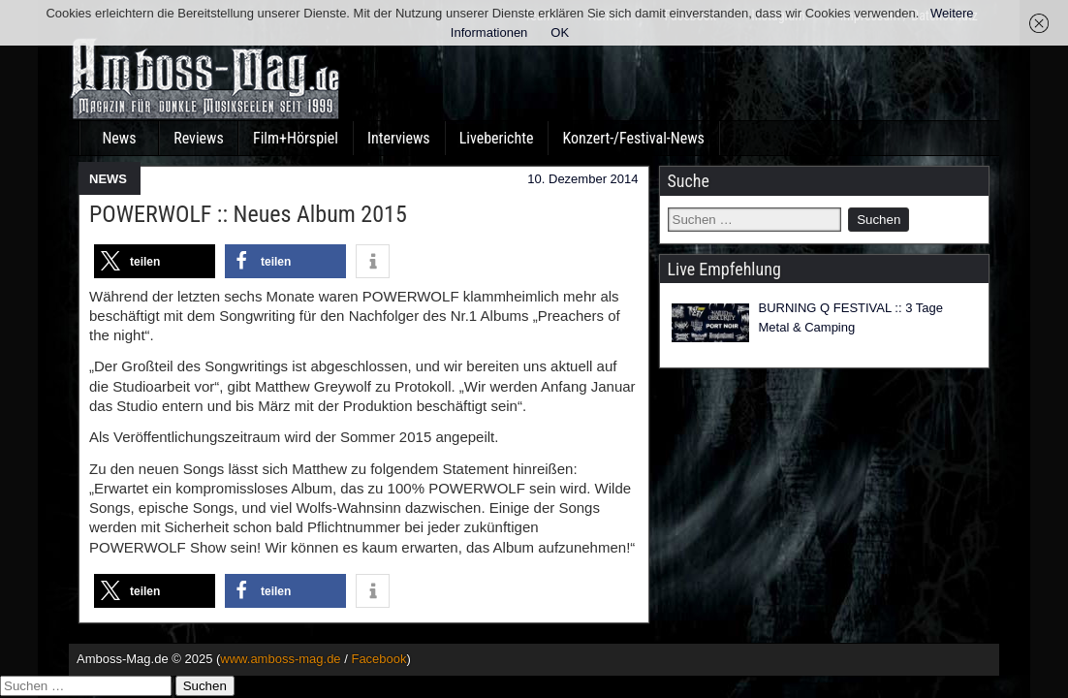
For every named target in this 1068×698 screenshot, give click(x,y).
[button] (154, 261)
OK (559, 32)
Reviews (198, 138)
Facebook (378, 658)
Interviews (398, 138)
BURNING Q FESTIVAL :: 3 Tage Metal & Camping (851, 317)
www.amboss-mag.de (280, 658)
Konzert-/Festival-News (633, 138)
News (119, 138)
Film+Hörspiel (295, 138)
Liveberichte (496, 138)
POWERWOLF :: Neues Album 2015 (248, 214)
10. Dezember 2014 (582, 179)
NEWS (108, 179)
